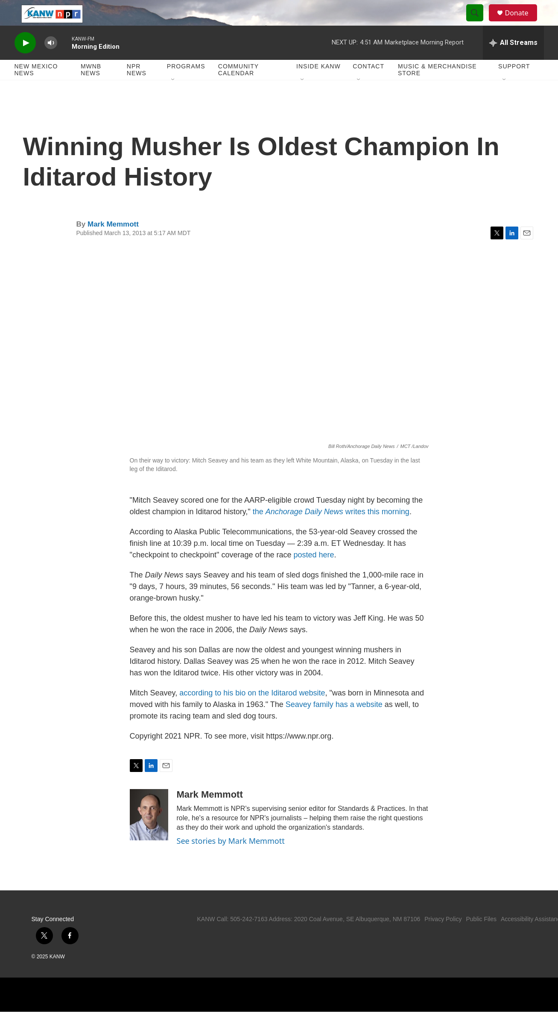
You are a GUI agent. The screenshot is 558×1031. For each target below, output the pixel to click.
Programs (186, 85)
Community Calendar (238, 89)
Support (514, 85)
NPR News (136, 89)
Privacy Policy (443, 938)
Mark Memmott (113, 243)
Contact (368, 85)
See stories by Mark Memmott (231, 860)
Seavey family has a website (334, 723)
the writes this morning (331, 531)
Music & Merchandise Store (437, 89)
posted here (314, 574)
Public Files (481, 938)
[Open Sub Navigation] (173, 99)
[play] (25, 62)
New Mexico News (36, 89)
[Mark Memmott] (149, 834)
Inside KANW (318, 85)
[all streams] (513, 62)
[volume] (51, 62)
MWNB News (91, 89)
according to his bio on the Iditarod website (252, 712)
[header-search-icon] (479, 22)
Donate (522, 22)
